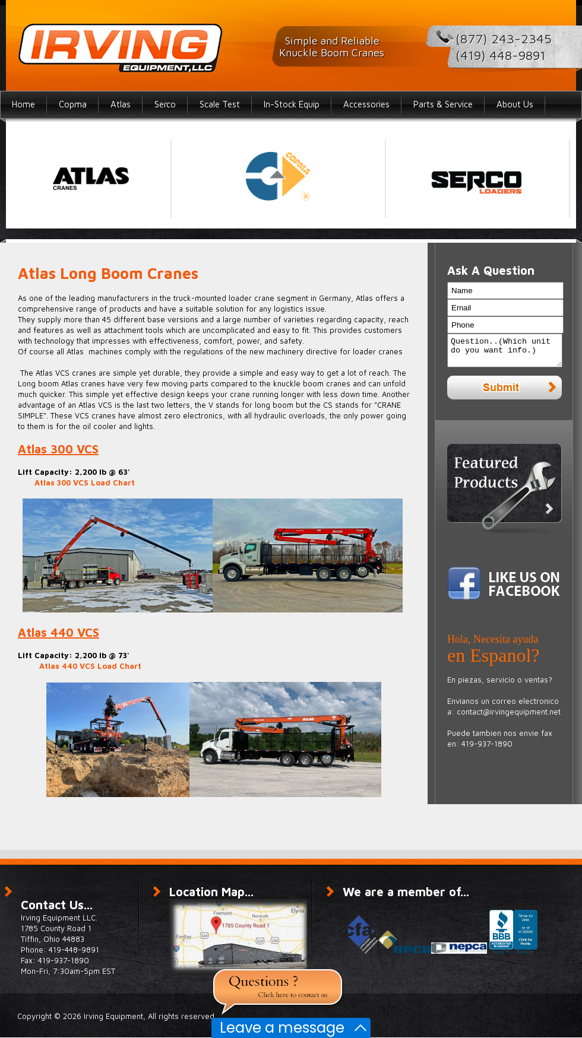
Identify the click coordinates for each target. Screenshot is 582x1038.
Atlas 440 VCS (58, 632)
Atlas (120, 104)
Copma (73, 104)
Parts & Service (443, 104)
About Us (514, 104)
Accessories (366, 104)
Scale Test (220, 104)
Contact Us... (57, 905)
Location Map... (211, 892)
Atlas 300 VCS (58, 449)
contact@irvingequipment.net (509, 717)
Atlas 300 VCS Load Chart (84, 482)
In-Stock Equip (292, 104)
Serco (165, 104)
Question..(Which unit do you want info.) (504, 353)
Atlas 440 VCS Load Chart (90, 666)
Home (23, 104)
